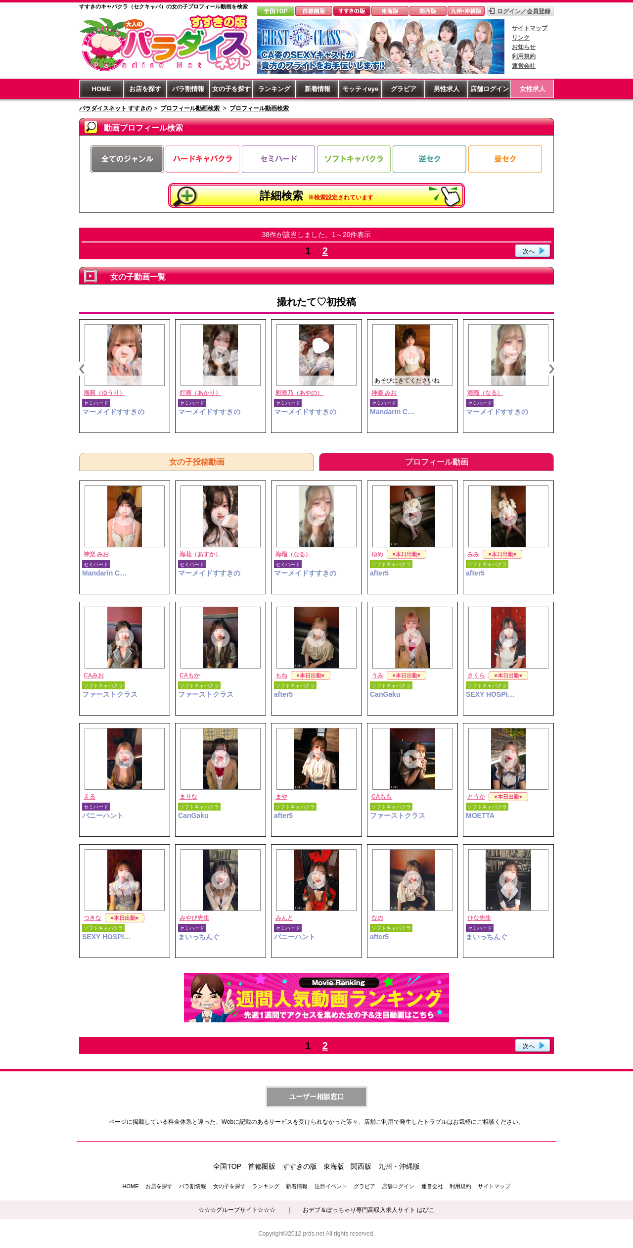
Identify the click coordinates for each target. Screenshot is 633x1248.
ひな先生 (479, 917)
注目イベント (331, 1186)
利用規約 (524, 56)
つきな (92, 917)
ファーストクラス (109, 694)
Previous (81, 368)
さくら (476, 675)
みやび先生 (194, 917)
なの (377, 917)
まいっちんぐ (199, 937)
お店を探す (145, 89)
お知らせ (524, 47)
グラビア (403, 89)
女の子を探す (231, 89)
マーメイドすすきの (113, 412)
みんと (284, 917)
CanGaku (385, 694)
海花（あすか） (200, 554)
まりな (188, 796)
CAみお (94, 675)
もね (281, 675)
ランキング (274, 89)
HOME (101, 89)
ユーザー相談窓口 (316, 1097)
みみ (473, 554)
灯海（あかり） (200, 392)
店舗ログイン (489, 89)
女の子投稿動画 (197, 462)
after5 (379, 573)
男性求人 (446, 89)
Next (551, 368)
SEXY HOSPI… (490, 694)
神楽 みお (384, 392)
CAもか (190, 675)
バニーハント (103, 815)
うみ (377, 675)
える (89, 796)
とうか (476, 796)
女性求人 (532, 89)
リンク (521, 37)
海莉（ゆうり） (104, 392)
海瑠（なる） (485, 392)
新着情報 (317, 89)
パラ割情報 (188, 89)
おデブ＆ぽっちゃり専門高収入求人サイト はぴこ (369, 1209)
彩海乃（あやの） (299, 392)
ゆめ (377, 554)
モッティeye (360, 89)
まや (281, 796)
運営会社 (524, 65)
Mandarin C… (392, 412)
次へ (529, 251)
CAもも (381, 796)
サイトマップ (529, 28)
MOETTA (480, 815)
